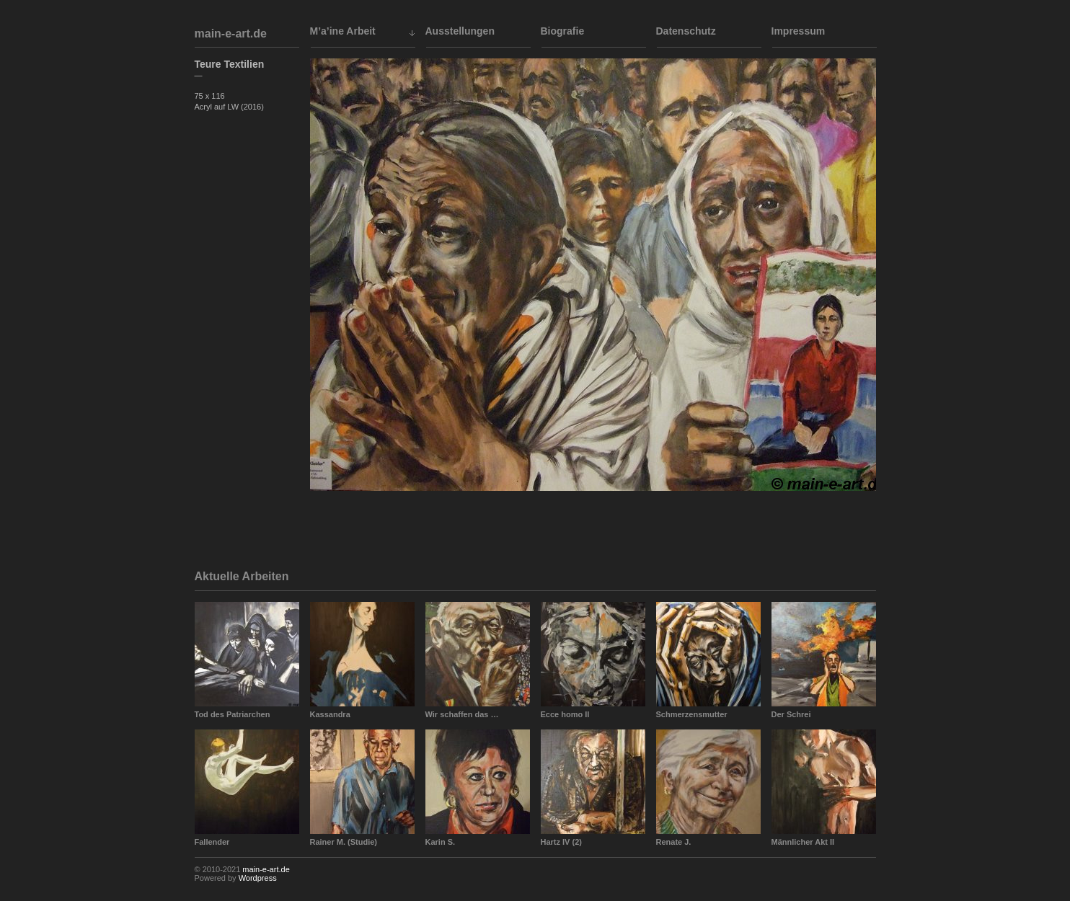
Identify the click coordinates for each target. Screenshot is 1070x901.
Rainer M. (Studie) (344, 842)
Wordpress (258, 878)
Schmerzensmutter (692, 714)
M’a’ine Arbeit (343, 31)
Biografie (563, 31)
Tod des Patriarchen (232, 714)
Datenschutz (686, 31)
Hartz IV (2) (561, 842)
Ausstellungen (460, 31)
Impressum (798, 31)
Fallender (212, 842)
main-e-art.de (231, 33)
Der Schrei (791, 714)
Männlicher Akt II (803, 842)
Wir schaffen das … (462, 714)
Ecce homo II (565, 714)
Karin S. (440, 842)
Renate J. (673, 842)
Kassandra (330, 714)
